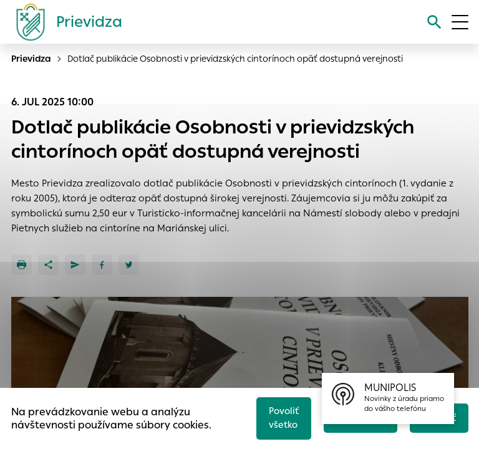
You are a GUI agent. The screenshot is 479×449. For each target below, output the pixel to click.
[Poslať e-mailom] (75, 264)
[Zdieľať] (48, 264)
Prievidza (31, 58)
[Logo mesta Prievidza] (64, 22)
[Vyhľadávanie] (433, 22)
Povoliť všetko (279, 416)
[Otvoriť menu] (460, 22)
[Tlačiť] (21, 264)
